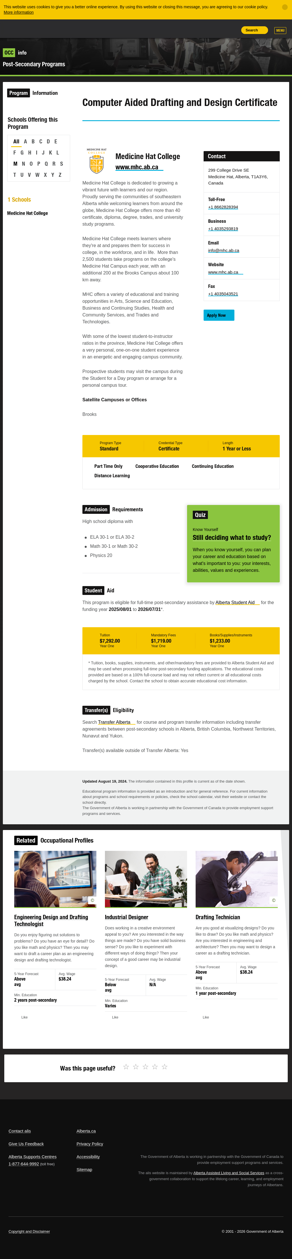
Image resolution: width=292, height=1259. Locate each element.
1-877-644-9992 (24, 1163)
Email (135, 131)
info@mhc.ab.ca (223, 250)
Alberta (19, 28)
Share (193, 30)
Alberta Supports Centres (32, 1156)
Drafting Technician (211, 924)
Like (219, 30)
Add (206, 30)
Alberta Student (238, 602)
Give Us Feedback (26, 1143)
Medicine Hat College (27, 213)
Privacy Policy (89, 1143)
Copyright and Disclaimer (29, 1231)
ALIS (46, 28)
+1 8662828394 (223, 207)
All (16, 141)
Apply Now (216, 315)
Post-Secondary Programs (34, 64)
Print (232, 30)
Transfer (116, 722)
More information (19, 12)
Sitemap (84, 1169)
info (15, 52)
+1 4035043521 (223, 293)
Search (252, 30)
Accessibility (88, 1156)
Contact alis (20, 1130)
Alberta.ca (86, 1130)
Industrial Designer (128, 924)
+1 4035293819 (223, 228)
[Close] (285, 7)
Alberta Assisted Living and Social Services (228, 1173)
